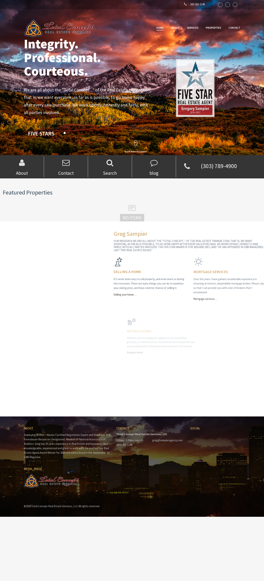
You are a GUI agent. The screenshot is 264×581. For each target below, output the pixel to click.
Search (110, 173)
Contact (234, 27)
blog (154, 173)
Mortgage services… (220, 297)
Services (192, 27)
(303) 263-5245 (124, 444)
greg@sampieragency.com (167, 440)
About (175, 27)
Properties (213, 27)
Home (160, 27)
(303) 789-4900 (219, 166)
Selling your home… (136, 293)
